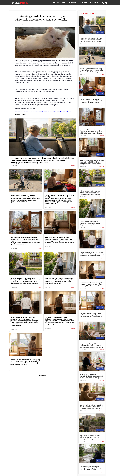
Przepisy (83, 2)
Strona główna (59, 2)
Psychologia (95, 2)
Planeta (20, 2)
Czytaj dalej (42, 375)
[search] (106, 3)
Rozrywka (73, 2)
